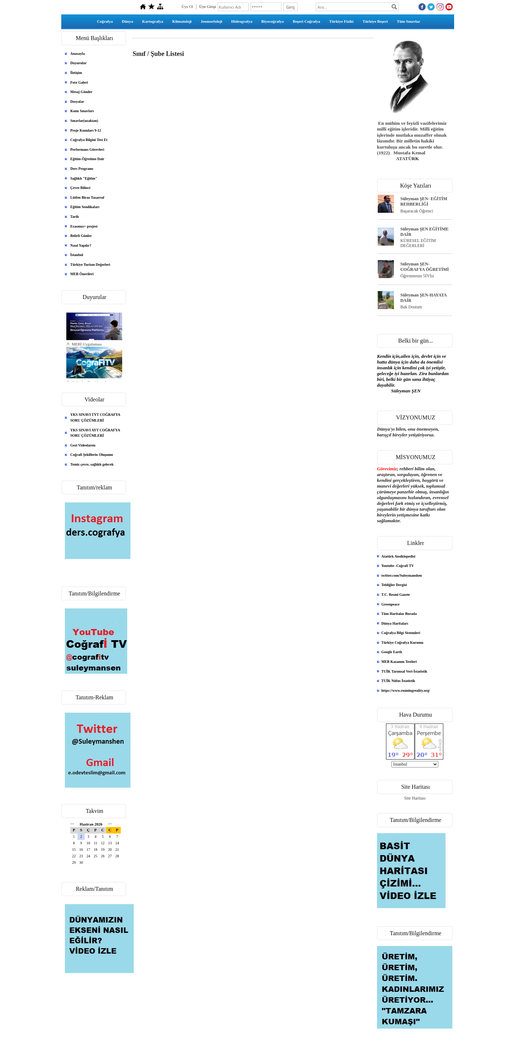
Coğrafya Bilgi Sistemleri (400, 633)
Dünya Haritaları (394, 623)
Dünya (127, 21)
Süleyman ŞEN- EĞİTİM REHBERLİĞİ (423, 201)
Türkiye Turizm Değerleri (90, 265)
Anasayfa (77, 54)
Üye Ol (187, 6)
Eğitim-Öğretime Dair (87, 159)
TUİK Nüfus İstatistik (398, 681)
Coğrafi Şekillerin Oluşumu (91, 455)
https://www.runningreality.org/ (405, 690)
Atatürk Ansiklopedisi (398, 556)
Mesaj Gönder (81, 92)
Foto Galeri (79, 82)
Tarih (74, 217)
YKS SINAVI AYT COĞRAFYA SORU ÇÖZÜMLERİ (95, 433)
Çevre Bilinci (80, 188)
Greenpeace (390, 604)
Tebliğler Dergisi (394, 585)
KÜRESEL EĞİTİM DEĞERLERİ (418, 243)
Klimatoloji (182, 21)
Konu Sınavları (82, 111)
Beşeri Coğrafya (306, 21)
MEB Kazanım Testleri (399, 662)
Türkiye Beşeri (375, 21)
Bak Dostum (411, 306)
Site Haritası (415, 798)
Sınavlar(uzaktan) (84, 121)
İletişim (76, 73)
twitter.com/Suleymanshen (401, 575)
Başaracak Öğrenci (416, 211)
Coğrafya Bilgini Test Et (88, 140)
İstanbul (76, 255)
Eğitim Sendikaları (84, 207)
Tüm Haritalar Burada (399, 614)
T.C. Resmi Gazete (395, 595)
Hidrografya (241, 21)
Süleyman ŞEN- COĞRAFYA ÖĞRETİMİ (424, 266)
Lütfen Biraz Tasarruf (87, 197)
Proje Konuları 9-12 (85, 130)
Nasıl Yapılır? (80, 245)
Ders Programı (81, 169)
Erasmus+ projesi (83, 226)
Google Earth (391, 652)
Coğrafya (105, 21)
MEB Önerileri (82, 274)
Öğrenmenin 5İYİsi (417, 275)
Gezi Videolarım (83, 445)
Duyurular (78, 63)
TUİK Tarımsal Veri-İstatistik (404, 671)
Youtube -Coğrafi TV (397, 566)
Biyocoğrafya (272, 21)
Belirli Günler (81, 236)
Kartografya (152, 21)
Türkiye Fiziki (341, 21)
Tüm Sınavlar (408, 21)
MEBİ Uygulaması (87, 344)
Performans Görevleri (87, 149)
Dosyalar (77, 102)
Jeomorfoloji (211, 21)
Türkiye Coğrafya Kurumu (402, 642)
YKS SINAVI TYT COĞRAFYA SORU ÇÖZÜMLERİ (95, 417)
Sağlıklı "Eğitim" (83, 178)
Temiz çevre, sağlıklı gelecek (92, 464)
